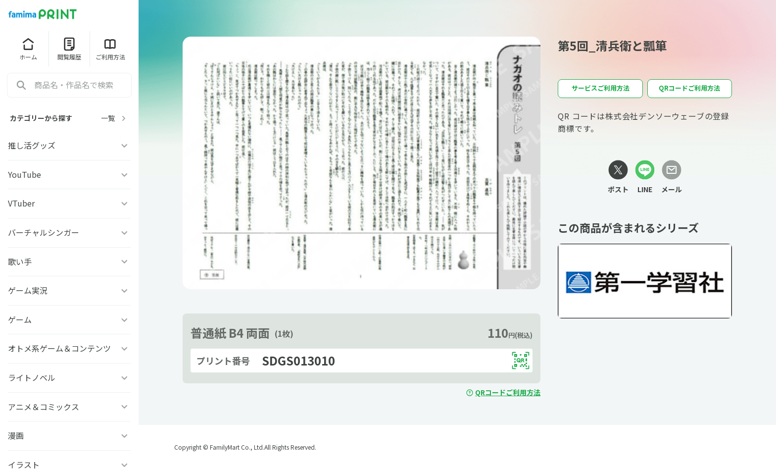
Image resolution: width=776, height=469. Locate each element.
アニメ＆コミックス (69, 407)
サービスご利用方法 (601, 88)
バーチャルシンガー (69, 232)
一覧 (115, 118)
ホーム (28, 48)
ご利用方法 (110, 48)
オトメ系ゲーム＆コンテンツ (69, 348)
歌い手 (69, 261)
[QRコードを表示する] (521, 360)
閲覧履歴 (69, 48)
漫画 (69, 435)
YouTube (69, 174)
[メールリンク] (671, 177)
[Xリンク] (618, 177)
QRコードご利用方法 (503, 392)
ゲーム (69, 319)
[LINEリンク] (644, 177)
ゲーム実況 (69, 290)
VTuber (69, 203)
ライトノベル (69, 377)
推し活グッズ (69, 145)
